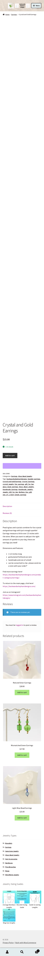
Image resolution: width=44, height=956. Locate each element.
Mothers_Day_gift (25, 492)
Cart (34, 950)
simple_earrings (20, 495)
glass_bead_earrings (10, 487)
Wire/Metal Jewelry (12, 875)
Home (7, 14)
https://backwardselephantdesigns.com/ (19, 586)
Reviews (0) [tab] (7, 513)
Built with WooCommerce (25, 942)
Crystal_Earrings (28, 481)
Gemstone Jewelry (12, 851)
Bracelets (8, 843)
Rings (7, 871)
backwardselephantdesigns (17, 479)
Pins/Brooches (10, 867)
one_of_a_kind (8, 495)
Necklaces (9, 863)
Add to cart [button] (22, 692)
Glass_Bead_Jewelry (26, 487)
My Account (7, 952)
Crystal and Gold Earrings (12, 481)
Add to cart (10, 455)
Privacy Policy (8, 942)
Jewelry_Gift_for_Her (10, 492)
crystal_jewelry (8, 484)
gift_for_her (29, 484)
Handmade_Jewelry (25, 489)
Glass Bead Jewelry (25, 476)
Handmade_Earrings (10, 489)
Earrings (14, 14)
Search (22, 952)
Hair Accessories (11, 859)
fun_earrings (19, 484)
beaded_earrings (34, 479)
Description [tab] (7, 506)
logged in (19, 625)
